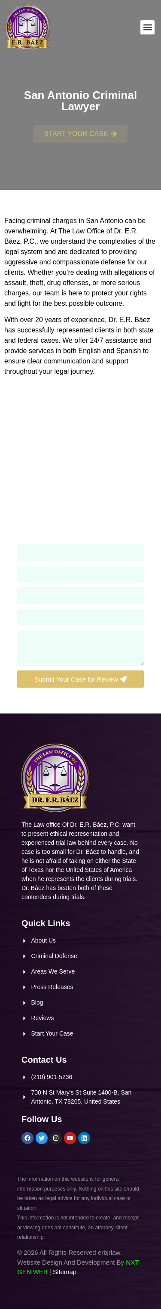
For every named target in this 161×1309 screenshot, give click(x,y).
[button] (147, 27)
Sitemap (64, 1271)
